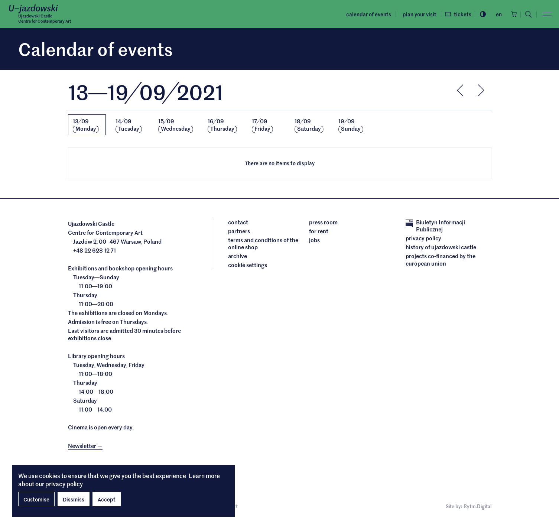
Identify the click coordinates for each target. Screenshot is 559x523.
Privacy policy (423, 239)
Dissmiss (73, 499)
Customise (36, 499)
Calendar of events (360, 14)
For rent (318, 231)
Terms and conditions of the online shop (263, 244)
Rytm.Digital (477, 507)
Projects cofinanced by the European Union (440, 260)
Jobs (314, 240)
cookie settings (247, 265)
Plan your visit (411, 14)
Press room (323, 223)
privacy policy (64, 484)
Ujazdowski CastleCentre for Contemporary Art (48, 19)
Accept (107, 499)
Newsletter (85, 446)
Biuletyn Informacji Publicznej (435, 226)
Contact (238, 223)
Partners (239, 231)
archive (237, 256)
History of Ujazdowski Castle (441, 247)
